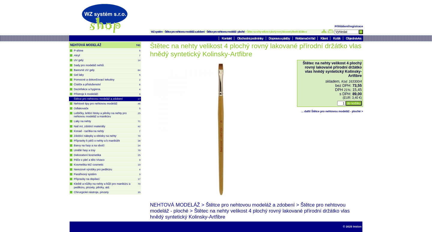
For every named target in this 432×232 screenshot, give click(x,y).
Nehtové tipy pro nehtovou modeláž (107, 103)
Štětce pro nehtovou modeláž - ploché (226, 31)
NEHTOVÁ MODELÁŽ (105, 45)
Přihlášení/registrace (349, 26)
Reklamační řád (306, 38)
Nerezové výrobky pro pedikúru (107, 169)
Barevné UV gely (107, 70)
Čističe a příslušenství (107, 84)
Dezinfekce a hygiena (107, 89)
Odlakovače (107, 108)
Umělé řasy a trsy (107, 150)
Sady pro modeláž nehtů (89, 65)
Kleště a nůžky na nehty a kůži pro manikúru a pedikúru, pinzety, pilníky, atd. (107, 185)
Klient (324, 38)
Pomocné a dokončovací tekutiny (107, 79)
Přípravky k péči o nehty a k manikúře (107, 140)
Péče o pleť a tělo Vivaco (107, 160)
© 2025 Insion (352, 226)
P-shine (107, 50)
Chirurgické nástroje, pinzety (107, 192)
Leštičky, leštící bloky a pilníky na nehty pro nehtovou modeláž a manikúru (107, 115)
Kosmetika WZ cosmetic (107, 164)
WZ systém (157, 31)
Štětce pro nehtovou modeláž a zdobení (185, 31)
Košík (337, 38)
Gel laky (107, 75)
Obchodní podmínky (250, 38)
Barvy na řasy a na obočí (107, 145)
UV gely (107, 60)
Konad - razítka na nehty (107, 131)
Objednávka (353, 38)
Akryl (107, 55)
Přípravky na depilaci (107, 179)
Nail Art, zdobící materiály (107, 126)
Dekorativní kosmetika (107, 155)
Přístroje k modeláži (107, 94)
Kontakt (227, 38)
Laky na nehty (107, 121)
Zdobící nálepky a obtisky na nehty (107, 136)
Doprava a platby (280, 38)
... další (332, 111)
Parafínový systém (107, 174)
